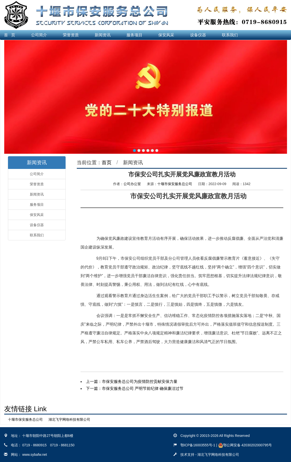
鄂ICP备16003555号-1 (197, 445)
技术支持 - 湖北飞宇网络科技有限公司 (209, 455)
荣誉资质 (71, 35)
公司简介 (39, 35)
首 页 (9, 35)
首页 (107, 162)
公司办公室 (132, 184)
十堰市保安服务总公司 (174, 184)
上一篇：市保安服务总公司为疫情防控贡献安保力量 (131, 381)
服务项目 (134, 35)
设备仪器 (198, 35)
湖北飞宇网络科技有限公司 (69, 419)
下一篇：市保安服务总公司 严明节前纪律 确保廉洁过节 (135, 388)
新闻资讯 (103, 35)
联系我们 (230, 35)
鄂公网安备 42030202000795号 (245, 445)
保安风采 (166, 35)
